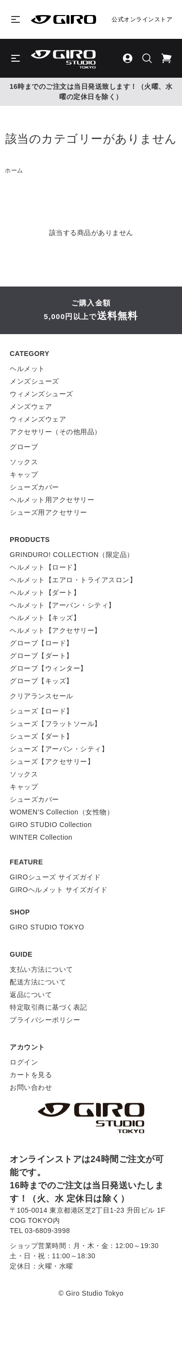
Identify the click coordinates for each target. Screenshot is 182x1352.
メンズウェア (31, 406)
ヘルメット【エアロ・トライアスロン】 (73, 580)
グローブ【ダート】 (41, 655)
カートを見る (31, 1075)
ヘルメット (27, 368)
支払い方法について (41, 969)
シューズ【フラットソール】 (55, 723)
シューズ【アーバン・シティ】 (59, 749)
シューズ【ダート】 (41, 736)
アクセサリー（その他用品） (55, 432)
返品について (31, 994)
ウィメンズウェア (38, 419)
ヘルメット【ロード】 (45, 567)
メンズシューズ (34, 381)
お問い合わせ (31, 1087)
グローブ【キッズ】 (41, 681)
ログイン (24, 1062)
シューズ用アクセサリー (48, 512)
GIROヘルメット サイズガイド (59, 890)
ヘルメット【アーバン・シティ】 (63, 605)
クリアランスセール (41, 696)
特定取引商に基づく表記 (48, 1007)
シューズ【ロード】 (41, 711)
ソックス (24, 462)
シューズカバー (34, 487)
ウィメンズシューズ (41, 394)
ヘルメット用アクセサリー (52, 500)
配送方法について (38, 982)
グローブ (24, 447)
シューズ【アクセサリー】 (52, 761)
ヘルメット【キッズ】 (45, 618)
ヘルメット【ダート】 (45, 592)
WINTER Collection (41, 837)
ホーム (14, 170)
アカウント (27, 1047)
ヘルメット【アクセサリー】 (55, 630)
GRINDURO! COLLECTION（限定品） (72, 554)
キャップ (24, 474)
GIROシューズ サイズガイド (55, 877)
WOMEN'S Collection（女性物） (62, 812)
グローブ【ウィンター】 (48, 668)
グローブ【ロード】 (41, 643)
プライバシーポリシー (45, 1020)
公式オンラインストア (142, 19)
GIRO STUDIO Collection (51, 824)
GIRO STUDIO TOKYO (47, 927)
